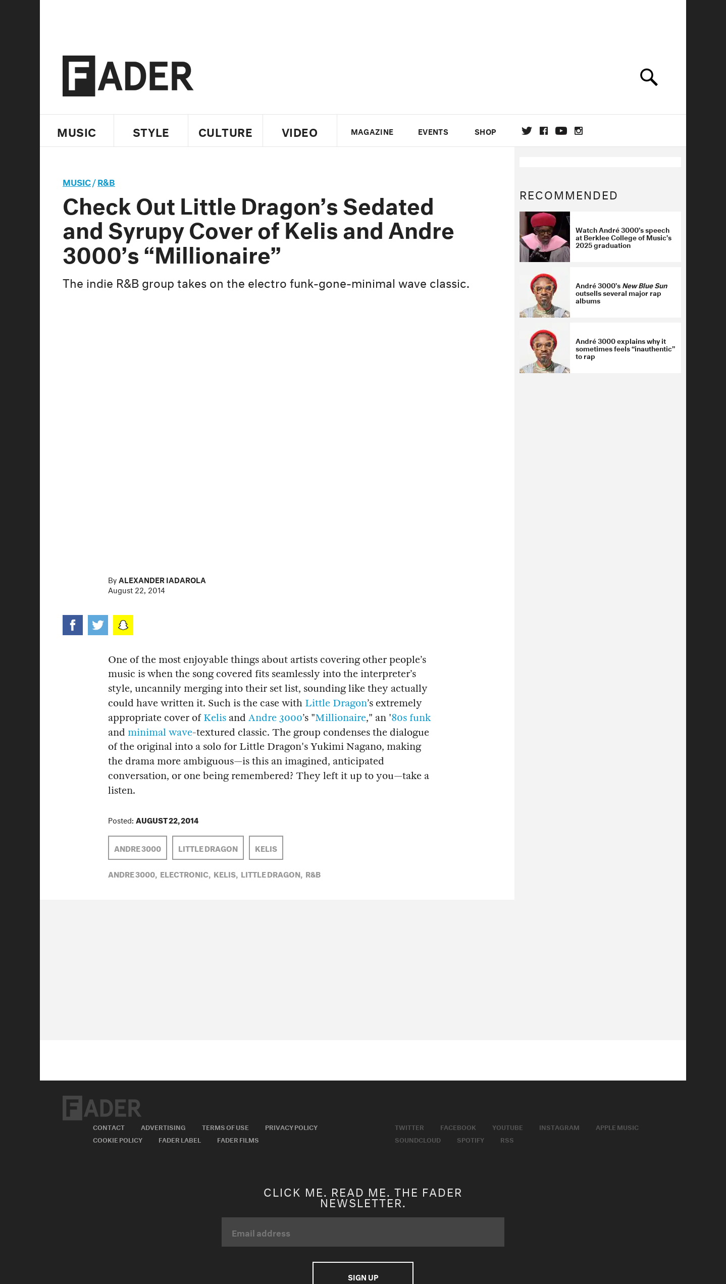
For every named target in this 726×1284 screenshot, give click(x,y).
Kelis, (226, 873)
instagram (579, 131)
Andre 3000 (275, 718)
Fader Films (238, 1139)
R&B (106, 181)
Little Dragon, (271, 873)
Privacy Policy (291, 1126)
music (77, 181)
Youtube (507, 1126)
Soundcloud (418, 1139)
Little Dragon (336, 703)
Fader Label (180, 1139)
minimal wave (160, 732)
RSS (507, 1139)
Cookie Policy (117, 1139)
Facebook (458, 1126)
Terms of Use (225, 1126)
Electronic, (185, 873)
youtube (561, 131)
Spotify (470, 1139)
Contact (109, 1126)
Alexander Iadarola (162, 579)
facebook (544, 131)
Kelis (214, 718)
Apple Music (617, 1126)
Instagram (559, 1126)
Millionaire (340, 718)
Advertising (163, 1126)
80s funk (411, 718)
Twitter (527, 131)
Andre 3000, (132, 873)
